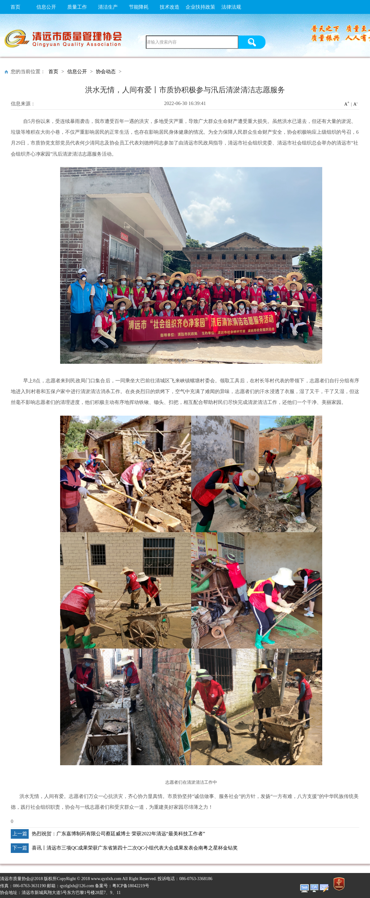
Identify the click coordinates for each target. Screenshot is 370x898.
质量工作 (77, 7)
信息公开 (46, 7)
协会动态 (106, 71)
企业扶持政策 (200, 7)
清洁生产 (108, 7)
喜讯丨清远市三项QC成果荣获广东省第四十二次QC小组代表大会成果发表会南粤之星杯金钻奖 (135, 847)
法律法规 (231, 7)
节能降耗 (139, 7)
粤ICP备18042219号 (130, 885)
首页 (15, 7)
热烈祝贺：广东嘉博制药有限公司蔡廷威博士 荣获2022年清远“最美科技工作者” (118, 833)
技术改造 (169, 7)
